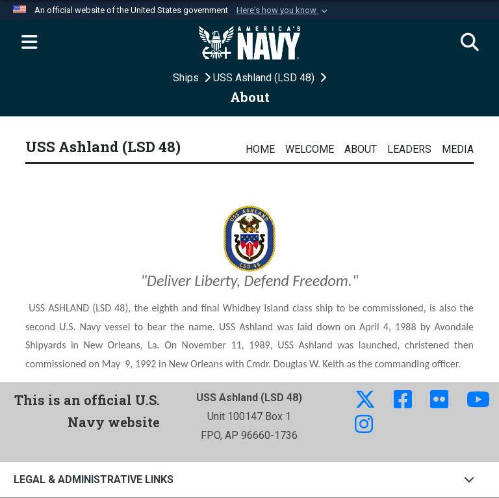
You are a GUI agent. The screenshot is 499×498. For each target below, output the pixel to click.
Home (260, 149)
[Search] (470, 43)
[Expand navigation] (29, 43)
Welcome (309, 149)
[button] (283, 10)
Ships (187, 78)
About (360, 149)
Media (458, 149)
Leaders (409, 149)
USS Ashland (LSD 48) (265, 78)
